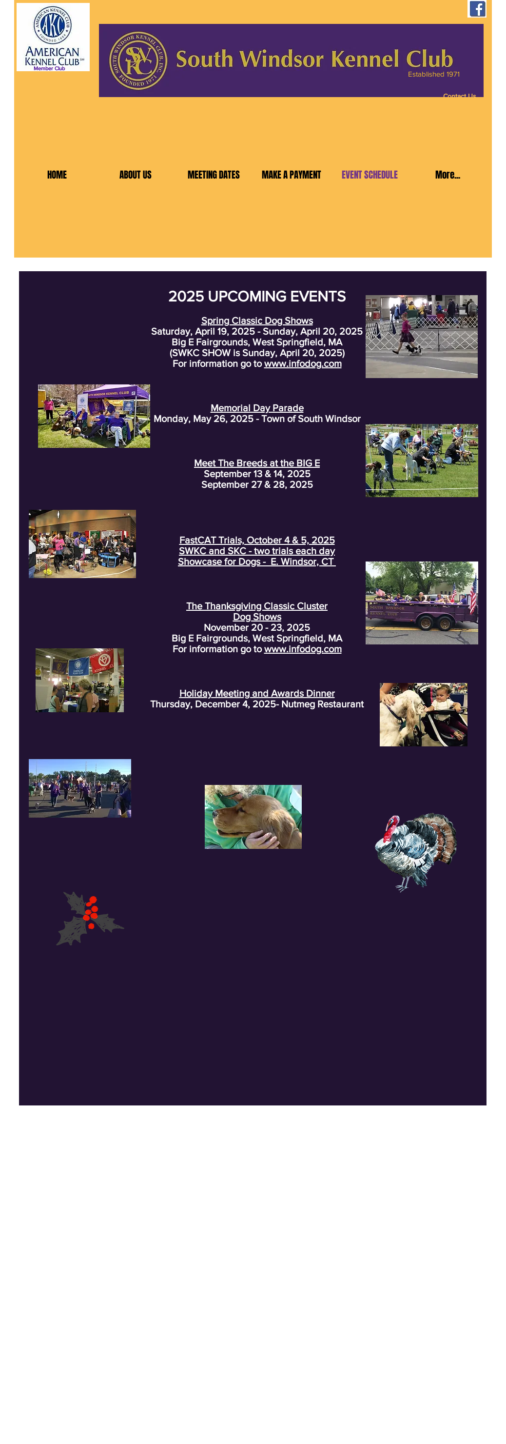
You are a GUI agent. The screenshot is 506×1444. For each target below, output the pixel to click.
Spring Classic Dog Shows (257, 320)
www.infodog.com (303, 363)
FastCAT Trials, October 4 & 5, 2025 (257, 540)
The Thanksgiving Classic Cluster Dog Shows (257, 611)
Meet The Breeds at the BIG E (257, 463)
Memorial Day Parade (257, 407)
